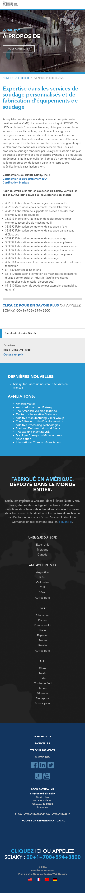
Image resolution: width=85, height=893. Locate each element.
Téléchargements (42, 750)
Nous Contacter (18, 48)
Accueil (7, 77)
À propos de (22, 77)
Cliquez (22, 851)
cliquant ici (65, 522)
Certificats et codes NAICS (20, 333)
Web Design (59, 874)
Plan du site (25, 874)
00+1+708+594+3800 (53, 857)
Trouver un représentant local (42, 821)
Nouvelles (42, 743)
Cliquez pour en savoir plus (31, 305)
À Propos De (42, 736)
